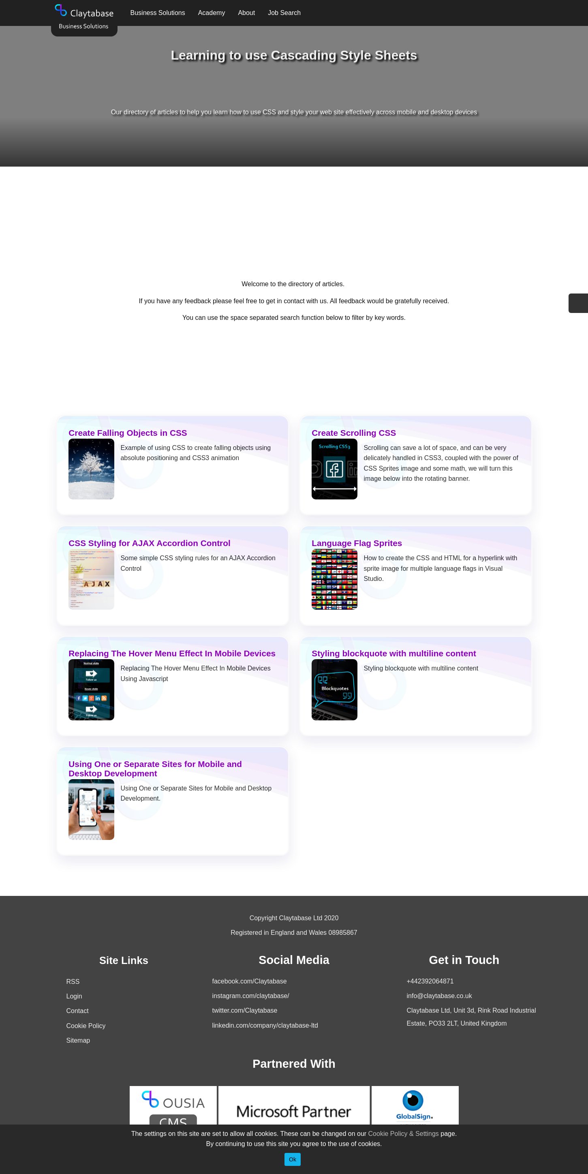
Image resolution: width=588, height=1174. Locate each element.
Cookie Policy (86, 1025)
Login (74, 996)
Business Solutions (157, 12)
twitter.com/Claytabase (245, 1010)
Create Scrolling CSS (354, 432)
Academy (211, 12)
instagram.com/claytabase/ (250, 995)
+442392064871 (430, 981)
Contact (77, 1010)
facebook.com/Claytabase (249, 981)
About (246, 12)
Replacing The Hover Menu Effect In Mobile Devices (172, 653)
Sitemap (78, 1040)
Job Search (284, 12)
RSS (73, 981)
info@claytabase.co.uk (439, 995)
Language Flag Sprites (357, 543)
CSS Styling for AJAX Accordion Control (149, 543)
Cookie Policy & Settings (403, 1133)
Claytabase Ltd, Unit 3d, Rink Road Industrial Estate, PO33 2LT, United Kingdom (471, 1017)
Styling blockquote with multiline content (394, 653)
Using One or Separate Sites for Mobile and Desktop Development (155, 768)
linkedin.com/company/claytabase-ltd (265, 1025)
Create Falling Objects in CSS (127, 432)
